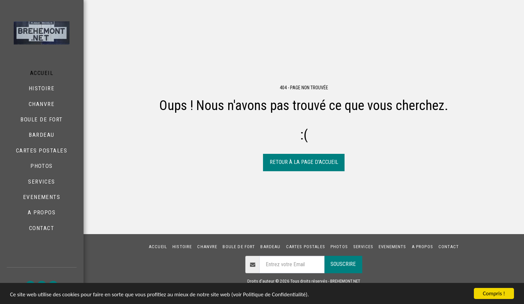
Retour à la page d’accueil (304, 162)
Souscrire (343, 264)
